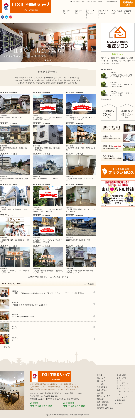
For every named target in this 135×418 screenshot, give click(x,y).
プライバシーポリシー (125, 391)
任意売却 (120, 403)
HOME (99, 375)
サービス (100, 384)
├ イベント (121, 381)
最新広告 (100, 399)
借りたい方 (101, 381)
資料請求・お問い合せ (105, 408)
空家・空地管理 (103, 402)
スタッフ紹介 (102, 390)
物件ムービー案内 (103, 396)
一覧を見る (90, 284)
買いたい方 (101, 378)
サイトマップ (121, 397)
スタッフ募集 (102, 405)
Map (79, 393)
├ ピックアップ (122, 383)
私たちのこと (102, 387)
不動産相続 (121, 400)
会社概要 (100, 393)
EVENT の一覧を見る (60, 277)
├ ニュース (121, 386)
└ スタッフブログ (123, 388)
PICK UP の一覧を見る (38, 277)
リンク (119, 394)
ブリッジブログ (122, 378)
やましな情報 (121, 375)
